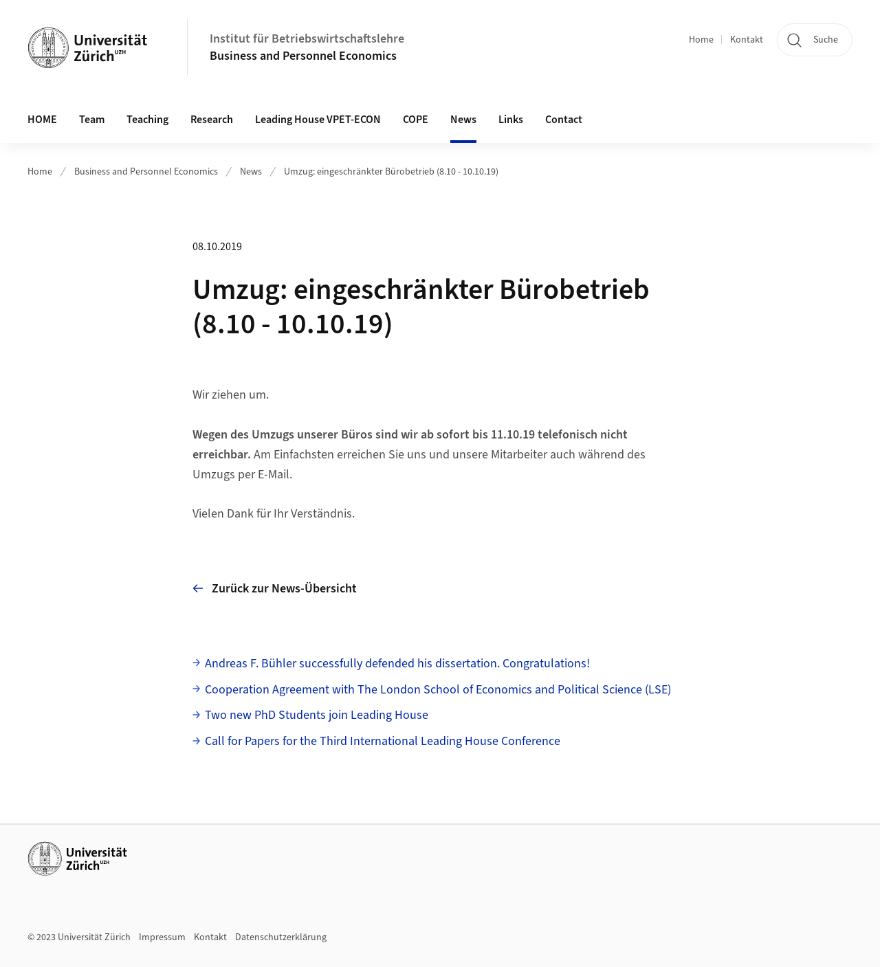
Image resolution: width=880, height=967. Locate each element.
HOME (42, 119)
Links (510, 119)
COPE (415, 119)
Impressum (162, 937)
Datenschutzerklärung (281, 937)
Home (701, 40)
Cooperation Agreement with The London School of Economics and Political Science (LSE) (438, 689)
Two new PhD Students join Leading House (316, 715)
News (463, 119)
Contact (563, 119)
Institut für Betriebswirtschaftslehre (307, 38)
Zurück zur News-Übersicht (274, 588)
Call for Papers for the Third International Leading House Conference (382, 741)
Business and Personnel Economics (303, 56)
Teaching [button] (147, 119)
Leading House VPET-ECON (318, 119)
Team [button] (91, 119)
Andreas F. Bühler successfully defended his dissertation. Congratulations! (397, 663)
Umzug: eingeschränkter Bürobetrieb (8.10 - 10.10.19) (391, 172)
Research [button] (211, 119)
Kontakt (746, 40)
